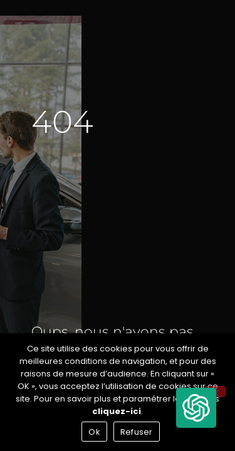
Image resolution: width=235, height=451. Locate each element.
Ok (94, 432)
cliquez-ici (116, 411)
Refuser (136, 432)
